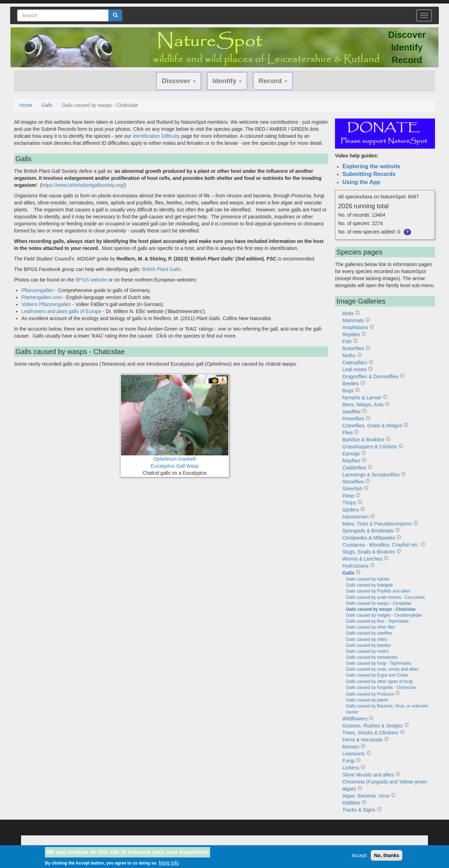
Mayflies (351, 460)
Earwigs (351, 453)
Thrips (349, 503)
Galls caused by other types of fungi (379, 681)
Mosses (350, 747)
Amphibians (355, 327)
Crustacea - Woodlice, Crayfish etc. (380, 545)
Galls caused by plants (367, 700)
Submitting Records (369, 174)
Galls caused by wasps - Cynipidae (378, 603)
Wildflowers (355, 718)
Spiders (350, 510)
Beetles (350, 383)
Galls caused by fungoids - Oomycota (381, 687)
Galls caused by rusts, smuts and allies (382, 669)
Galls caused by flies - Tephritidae (377, 621)
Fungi (348, 761)
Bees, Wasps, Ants (362, 404)
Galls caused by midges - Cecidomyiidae (384, 615)
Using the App (361, 182)
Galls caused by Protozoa (370, 694)
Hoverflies (353, 418)
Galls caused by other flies (370, 627)
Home (25, 105)
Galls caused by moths (367, 651)
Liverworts (353, 754)
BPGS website (91, 280)
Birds (348, 313)
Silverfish (352, 488)
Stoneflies (353, 481)
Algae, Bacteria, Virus (365, 796)
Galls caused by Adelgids (369, 585)
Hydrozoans (355, 566)
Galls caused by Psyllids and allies (378, 591)
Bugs (348, 390)
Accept (359, 857)
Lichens (350, 768)
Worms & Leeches (362, 559)
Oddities (351, 803)
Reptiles (351, 334)
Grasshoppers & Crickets (369, 446)
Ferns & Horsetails (362, 739)
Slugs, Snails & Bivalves (368, 552)
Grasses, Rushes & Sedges (372, 725)
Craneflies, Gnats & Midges (372, 425)
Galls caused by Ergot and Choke (377, 675)
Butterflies (353, 348)
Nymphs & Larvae (361, 397)
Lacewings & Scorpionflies (371, 474)
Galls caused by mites (366, 639)
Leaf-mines (354, 369)
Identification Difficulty (156, 136)
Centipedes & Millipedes (368, 538)
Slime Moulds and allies (368, 775)
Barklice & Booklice (363, 439)
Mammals (353, 320)
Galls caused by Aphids (368, 579)
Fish (346, 341)
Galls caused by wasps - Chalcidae (381, 609)
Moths (349, 355)
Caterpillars (354, 362)
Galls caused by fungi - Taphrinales (378, 663)
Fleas (348, 496)
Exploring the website (371, 166)
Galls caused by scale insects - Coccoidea (385, 597)
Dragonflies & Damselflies (370, 376)
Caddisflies (354, 467)
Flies (347, 432)
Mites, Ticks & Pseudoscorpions (377, 524)
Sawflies (351, 411)
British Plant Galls (161, 269)
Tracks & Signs (358, 810)
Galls (47, 105)
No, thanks (386, 857)
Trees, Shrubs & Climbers (370, 732)
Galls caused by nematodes (372, 657)
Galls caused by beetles (368, 645)
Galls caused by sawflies (369, 633)
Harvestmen (355, 517)
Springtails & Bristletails (368, 531)
